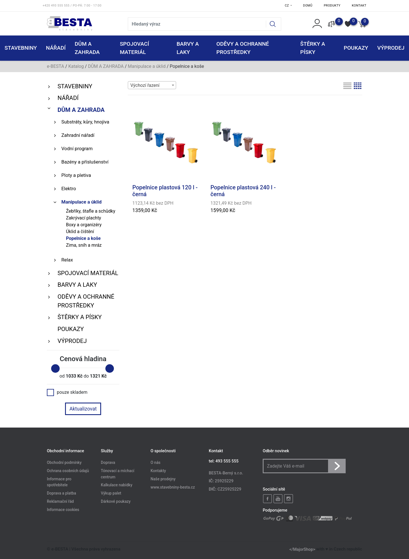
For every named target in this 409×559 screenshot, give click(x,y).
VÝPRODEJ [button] (390, 48)
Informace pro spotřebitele (59, 482)
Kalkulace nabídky (116, 485)
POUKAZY (356, 48)
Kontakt (359, 5)
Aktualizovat (83, 409)
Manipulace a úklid (147, 66)
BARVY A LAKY (77, 284)
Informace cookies (63, 510)
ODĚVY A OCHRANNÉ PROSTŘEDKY (85, 301)
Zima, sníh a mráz (84, 245)
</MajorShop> (302, 549)
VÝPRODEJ (72, 341)
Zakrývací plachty (83, 218)
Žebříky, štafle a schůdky (90, 211)
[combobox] (152, 85)
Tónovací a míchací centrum (117, 473)
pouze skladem (67, 392)
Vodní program (77, 148)
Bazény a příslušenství (84, 162)
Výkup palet (111, 493)
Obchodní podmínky (64, 462)
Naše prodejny (163, 479)
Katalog (76, 66)
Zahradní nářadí (77, 135)
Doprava (108, 462)
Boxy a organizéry (83, 224)
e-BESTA (55, 66)
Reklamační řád (60, 501)
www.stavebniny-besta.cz (173, 487)
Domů (307, 5)
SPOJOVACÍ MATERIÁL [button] (134, 48)
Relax (67, 260)
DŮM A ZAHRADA (106, 66)
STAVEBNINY (74, 86)
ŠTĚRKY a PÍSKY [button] (312, 48)
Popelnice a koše (83, 238)
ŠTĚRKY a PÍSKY (79, 317)
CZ (287, 5)
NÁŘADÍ (67, 98)
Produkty (332, 5)
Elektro (68, 188)
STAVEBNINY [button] (21, 48)
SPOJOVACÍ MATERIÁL (87, 273)
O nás (155, 462)
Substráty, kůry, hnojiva (85, 122)
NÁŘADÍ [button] (56, 48)
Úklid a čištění (80, 231)
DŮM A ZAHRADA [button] (87, 48)
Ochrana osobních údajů (68, 470)
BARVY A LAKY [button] (188, 48)
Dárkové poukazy (116, 501)
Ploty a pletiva (76, 175)
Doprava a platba (61, 493)
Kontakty (158, 470)
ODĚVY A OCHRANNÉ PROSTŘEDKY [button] (242, 48)
